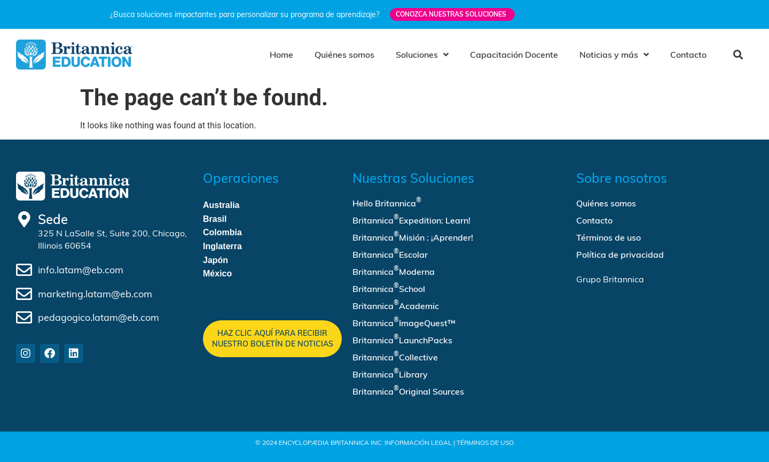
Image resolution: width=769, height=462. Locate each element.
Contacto (688, 54)
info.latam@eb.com (80, 270)
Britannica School (388, 287)
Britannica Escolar (390, 253)
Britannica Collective (395, 356)
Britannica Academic (395, 304)
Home (281, 54)
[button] (738, 54)
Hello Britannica (386, 202)
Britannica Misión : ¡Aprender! (412, 236)
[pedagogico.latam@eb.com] (24, 318)
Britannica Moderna (393, 270)
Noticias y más (614, 54)
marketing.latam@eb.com (95, 294)
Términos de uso (608, 237)
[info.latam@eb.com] (24, 270)
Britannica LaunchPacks (402, 339)
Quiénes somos (344, 54)
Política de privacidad (620, 254)
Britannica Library (390, 373)
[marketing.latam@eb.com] (24, 294)
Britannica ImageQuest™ (404, 321)
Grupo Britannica (610, 279)
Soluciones (422, 54)
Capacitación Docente (514, 54)
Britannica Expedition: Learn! (411, 219)
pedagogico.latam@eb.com (98, 317)
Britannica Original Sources (408, 390)
